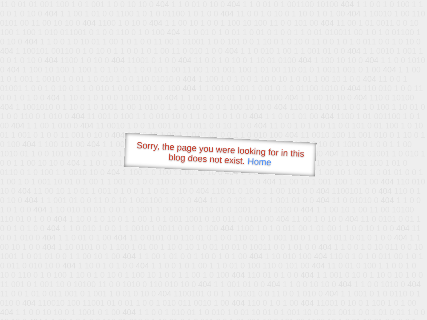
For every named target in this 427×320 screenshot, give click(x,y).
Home (259, 161)
